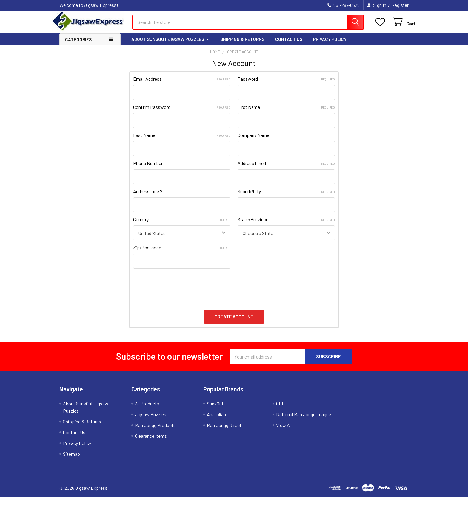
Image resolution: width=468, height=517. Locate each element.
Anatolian (216, 420)
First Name (286, 112)
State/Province (286, 225)
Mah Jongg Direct (224, 430)
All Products (147, 409)
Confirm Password (181, 112)
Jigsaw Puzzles (150, 420)
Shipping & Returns (242, 44)
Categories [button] (78, 45)
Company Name (253, 140)
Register (400, 5)
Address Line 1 (286, 168)
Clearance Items (151, 441)
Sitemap (71, 459)
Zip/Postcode (181, 253)
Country (181, 225)
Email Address (181, 84)
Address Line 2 (147, 196)
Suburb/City (286, 196)
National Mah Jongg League (303, 420)
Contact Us (288, 44)
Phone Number (148, 168)
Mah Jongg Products (155, 430)
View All (284, 430)
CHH (280, 409)
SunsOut (215, 409)
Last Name (181, 140)
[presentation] (178, 289)
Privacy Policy (330, 44)
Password (286, 84)
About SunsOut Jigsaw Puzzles (170, 44)
